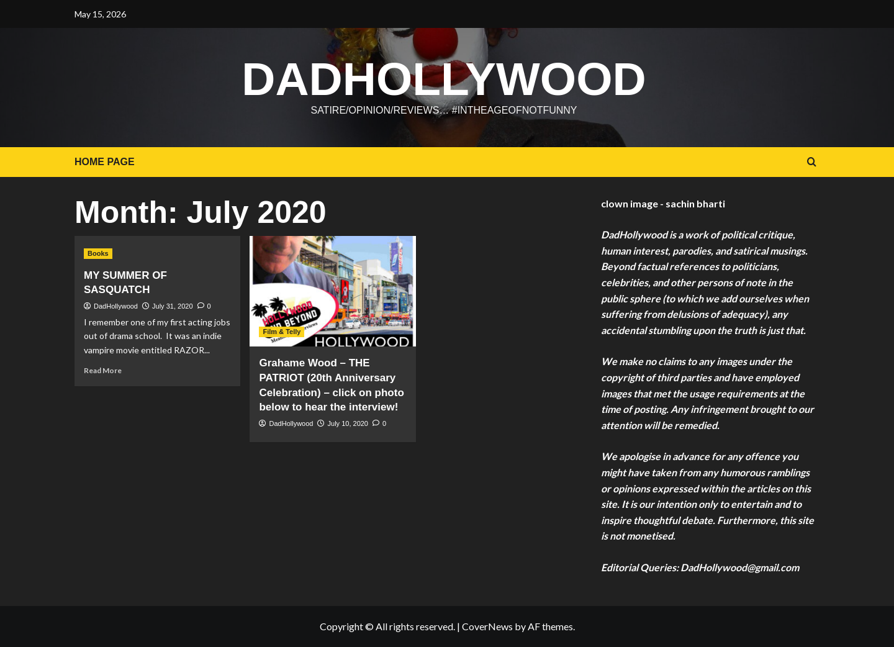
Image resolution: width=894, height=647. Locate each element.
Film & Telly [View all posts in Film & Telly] (281, 331)
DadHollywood (444, 79)
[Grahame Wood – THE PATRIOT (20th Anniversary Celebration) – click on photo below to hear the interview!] (332, 291)
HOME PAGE (104, 161)
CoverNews (487, 626)
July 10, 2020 (348, 423)
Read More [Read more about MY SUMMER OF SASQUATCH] (103, 370)
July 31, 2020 (172, 306)
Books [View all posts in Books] (98, 253)
